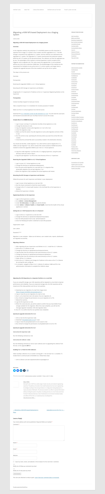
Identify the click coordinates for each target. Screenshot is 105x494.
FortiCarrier (74, 83)
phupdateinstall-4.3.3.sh (29, 320)
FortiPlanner (74, 125)
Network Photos (75, 52)
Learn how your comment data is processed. (47, 477)
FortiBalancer (74, 75)
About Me (26, 9)
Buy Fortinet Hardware (77, 42)
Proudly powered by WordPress (20, 487)
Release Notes (74, 148)
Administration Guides (30, 376)
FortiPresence (74, 127)
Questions (73, 56)
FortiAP (73, 71)
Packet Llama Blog (75, 168)
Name (15, 442)
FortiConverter (75, 89)
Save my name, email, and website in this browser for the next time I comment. (37, 462)
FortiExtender (74, 95)
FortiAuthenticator (75, 73)
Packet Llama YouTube (70, 9)
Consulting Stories (75, 44)
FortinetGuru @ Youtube (77, 162)
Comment (16, 424)
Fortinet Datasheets (76, 111)
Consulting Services (38, 9)
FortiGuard (74, 99)
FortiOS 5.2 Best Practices (77, 117)
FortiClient (73, 85)
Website (15, 455)
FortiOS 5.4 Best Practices (77, 119)
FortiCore (73, 91)
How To (73, 50)
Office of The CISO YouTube (78, 166)
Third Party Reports (76, 150)
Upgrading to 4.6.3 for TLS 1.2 (55, 410)
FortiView (73, 139)
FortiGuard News (75, 101)
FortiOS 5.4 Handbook (76, 121)
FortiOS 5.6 (74, 123)
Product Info (74, 146)
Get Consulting (75, 36)
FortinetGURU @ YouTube (54, 9)
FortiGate (73, 97)
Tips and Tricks (75, 58)
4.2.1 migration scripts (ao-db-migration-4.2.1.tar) (34, 113)
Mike (52, 376)
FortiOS (73, 115)
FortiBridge (74, 77)
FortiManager (74, 107)
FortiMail (73, 105)
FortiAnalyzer (74, 69)
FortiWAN (73, 142)
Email (15, 449)
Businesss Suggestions (76, 40)
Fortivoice (73, 141)
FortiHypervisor (75, 103)
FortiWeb (73, 144)
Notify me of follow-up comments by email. (25, 466)
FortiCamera (74, 81)
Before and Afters (75, 38)
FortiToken (74, 137)
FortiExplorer (74, 93)
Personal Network (75, 54)
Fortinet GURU (17, 9)
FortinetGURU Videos (76, 48)
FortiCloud (74, 87)
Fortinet (73, 109)
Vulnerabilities (74, 152)
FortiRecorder (74, 129)
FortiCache (74, 79)
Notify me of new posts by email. (22, 470)
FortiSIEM (39, 376)
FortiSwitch (74, 135)
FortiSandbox (74, 131)
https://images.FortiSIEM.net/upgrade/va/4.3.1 (29, 292)
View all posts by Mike (29, 397)
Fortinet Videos (75, 113)
